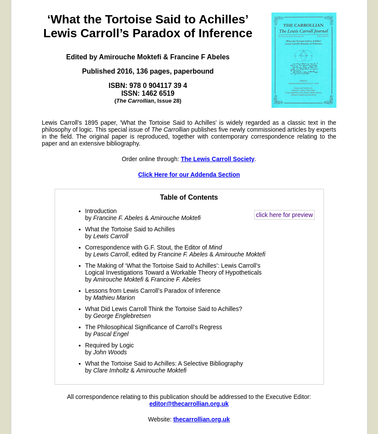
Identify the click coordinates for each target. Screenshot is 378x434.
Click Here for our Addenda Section (189, 174)
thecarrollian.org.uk (201, 419)
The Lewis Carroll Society (217, 158)
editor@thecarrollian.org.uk (189, 403)
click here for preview (284, 214)
